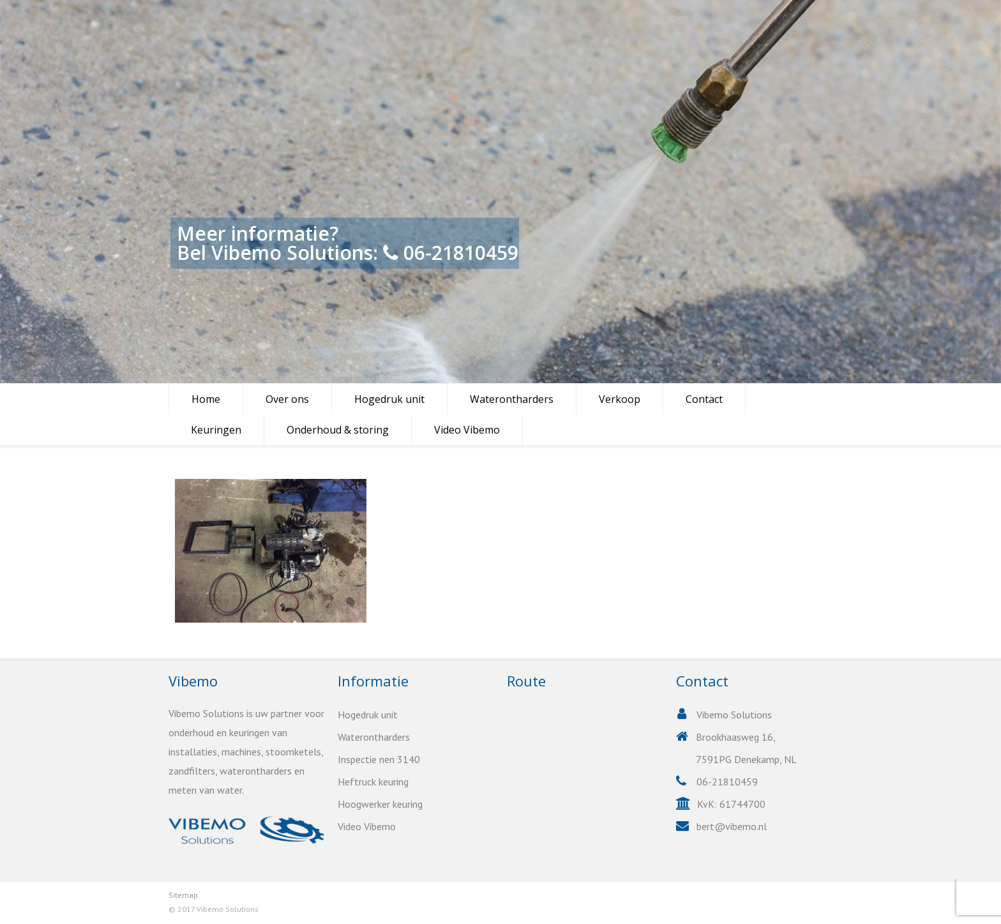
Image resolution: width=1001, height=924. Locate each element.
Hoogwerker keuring (380, 804)
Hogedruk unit (389, 399)
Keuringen (216, 430)
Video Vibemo (467, 430)
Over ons (287, 399)
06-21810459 (460, 252)
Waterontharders (511, 399)
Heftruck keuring (373, 781)
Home (206, 399)
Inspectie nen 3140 (379, 759)
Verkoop (619, 399)
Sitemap (183, 895)
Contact (704, 399)
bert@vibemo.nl (731, 826)
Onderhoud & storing (338, 430)
